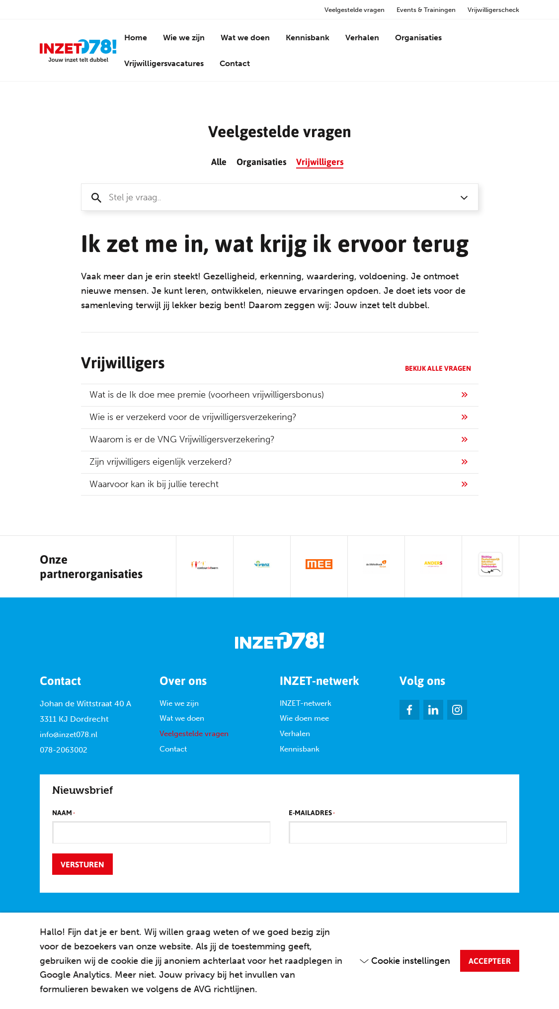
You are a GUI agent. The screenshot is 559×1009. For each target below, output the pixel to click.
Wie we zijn (184, 37)
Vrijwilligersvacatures (164, 63)
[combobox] (280, 197)
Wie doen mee (304, 718)
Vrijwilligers (319, 162)
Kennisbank (307, 37)
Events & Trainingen (426, 9)
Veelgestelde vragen (354, 9)
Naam (63, 813)
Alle (219, 162)
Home (135, 37)
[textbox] (270, 197)
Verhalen (362, 37)
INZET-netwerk (305, 703)
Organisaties (418, 37)
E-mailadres (312, 813)
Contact (235, 63)
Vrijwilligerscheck (493, 9)
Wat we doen (245, 37)
